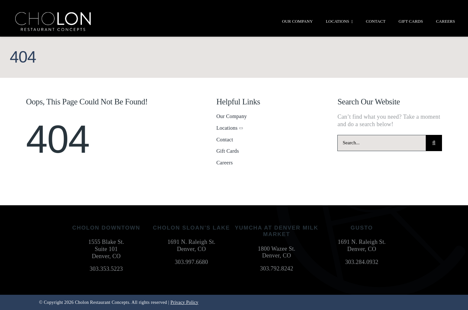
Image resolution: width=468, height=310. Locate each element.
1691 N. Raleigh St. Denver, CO (191, 245)
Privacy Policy (184, 302)
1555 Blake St (105, 242)
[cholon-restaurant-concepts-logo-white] (53, 14)
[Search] (434, 143)
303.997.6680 (191, 262)
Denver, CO (106, 256)
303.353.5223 (106, 269)
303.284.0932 (361, 262)
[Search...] (381, 143)
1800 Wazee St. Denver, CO (276, 252)
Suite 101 (106, 249)
